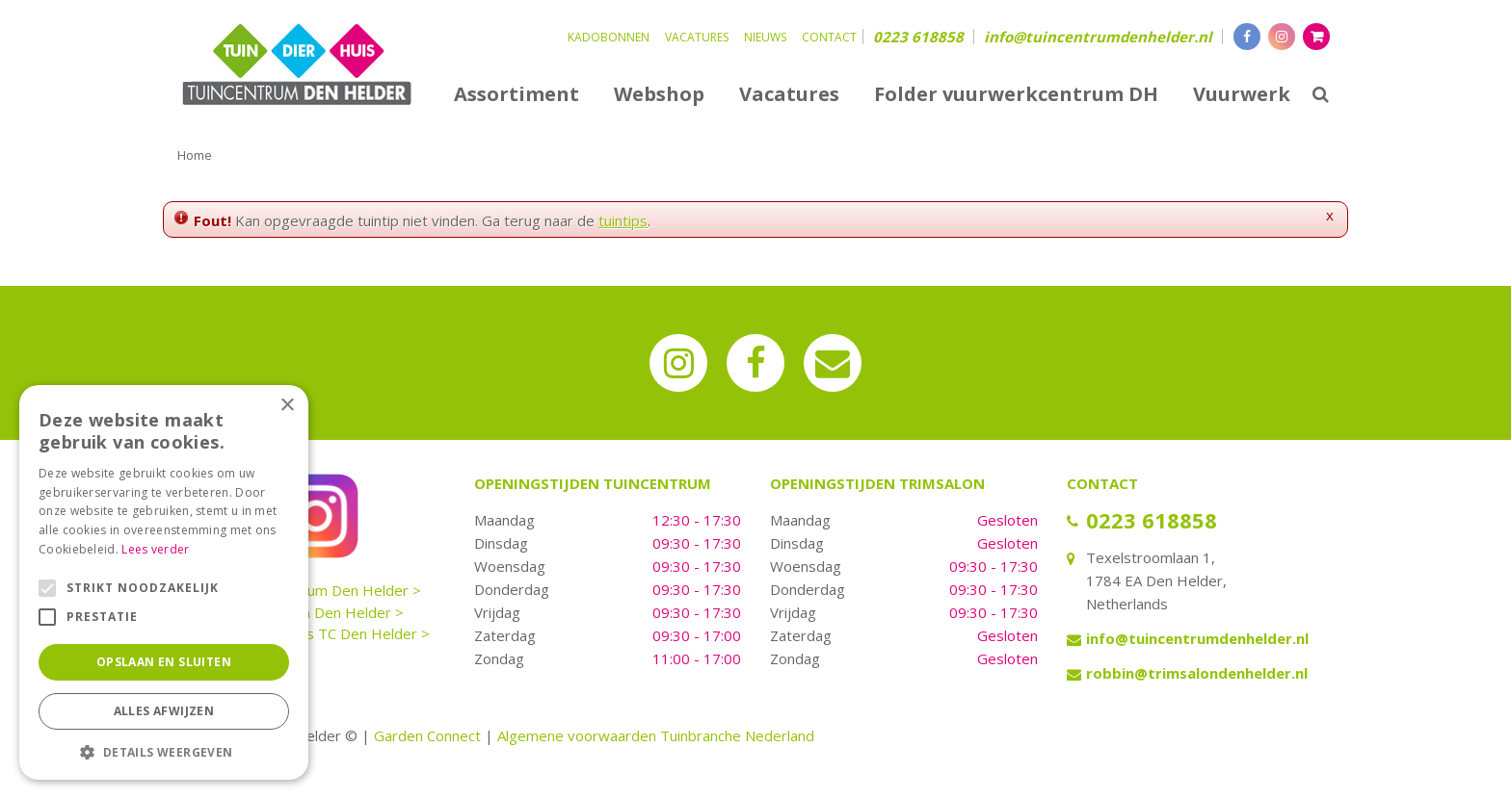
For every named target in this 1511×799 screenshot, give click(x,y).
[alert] (163, 582)
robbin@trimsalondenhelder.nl (1197, 673)
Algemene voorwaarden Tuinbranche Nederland (655, 735)
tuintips (623, 220)
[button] (164, 751)
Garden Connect (427, 735)
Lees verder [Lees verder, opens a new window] (155, 549)
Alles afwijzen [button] (164, 711)
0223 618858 (918, 36)
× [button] (286, 406)
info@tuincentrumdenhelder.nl (1098, 36)
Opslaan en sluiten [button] (163, 662)
